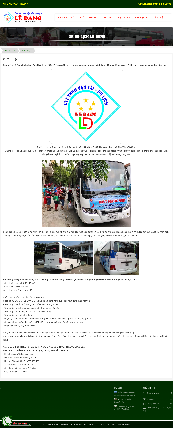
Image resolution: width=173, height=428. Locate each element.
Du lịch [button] (141, 17)
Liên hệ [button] (158, 17)
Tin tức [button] (107, 17)
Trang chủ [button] (66, 17)
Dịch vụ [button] (124, 17)
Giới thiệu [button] (88, 17)
